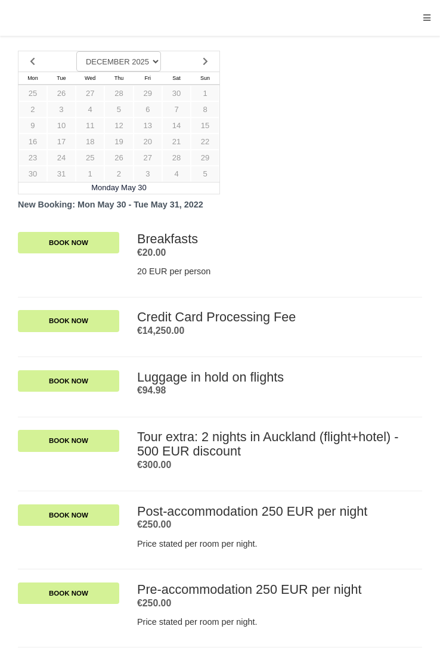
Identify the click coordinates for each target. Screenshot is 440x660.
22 (205, 141)
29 (148, 93)
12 (118, 125)
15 (205, 125)
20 (148, 141)
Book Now (68, 242)
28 (118, 93)
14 (176, 125)
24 (61, 157)
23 (33, 157)
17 (61, 141)
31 (61, 173)
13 (148, 125)
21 (176, 141)
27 (90, 93)
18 (90, 141)
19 (118, 141)
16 (33, 141)
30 (176, 93)
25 (33, 93)
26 (61, 93)
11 (90, 125)
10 (61, 125)
